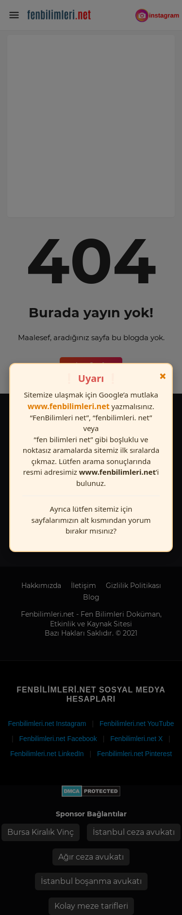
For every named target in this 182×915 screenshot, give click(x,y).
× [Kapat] (163, 376)
